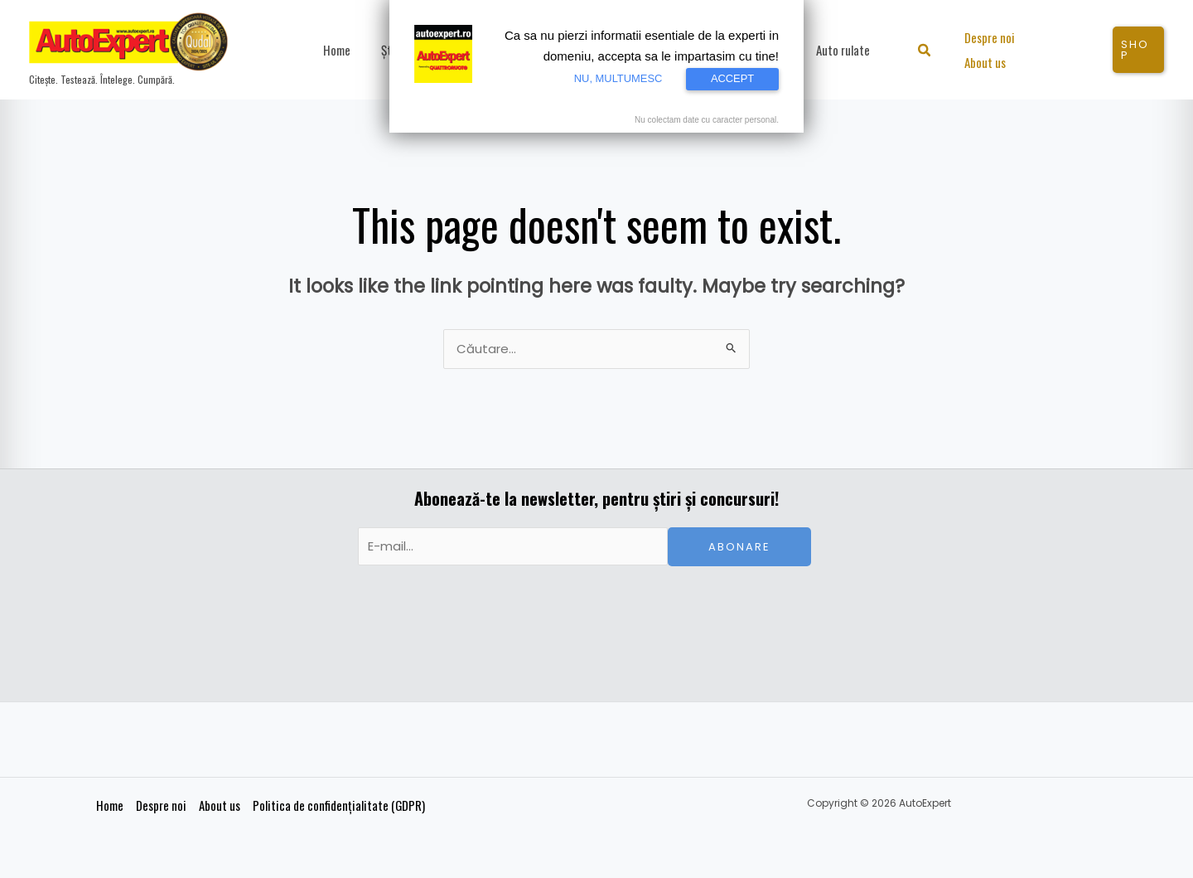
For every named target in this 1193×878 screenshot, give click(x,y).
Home (109, 806)
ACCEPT (732, 78)
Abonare (739, 547)
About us (218, 806)
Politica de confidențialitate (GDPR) (338, 806)
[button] (929, 52)
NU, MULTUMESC (616, 78)
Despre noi (160, 806)
